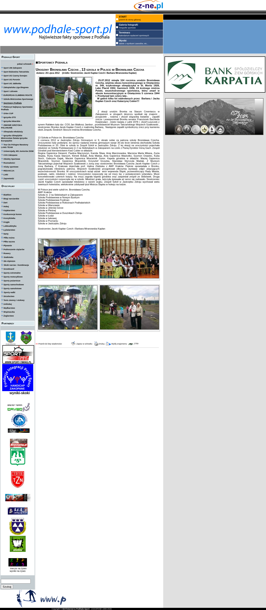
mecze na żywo (18, 568)
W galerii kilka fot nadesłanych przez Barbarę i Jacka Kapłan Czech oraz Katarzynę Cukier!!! (127, 99)
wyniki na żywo (17, 571)
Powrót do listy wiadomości (50, 344)
